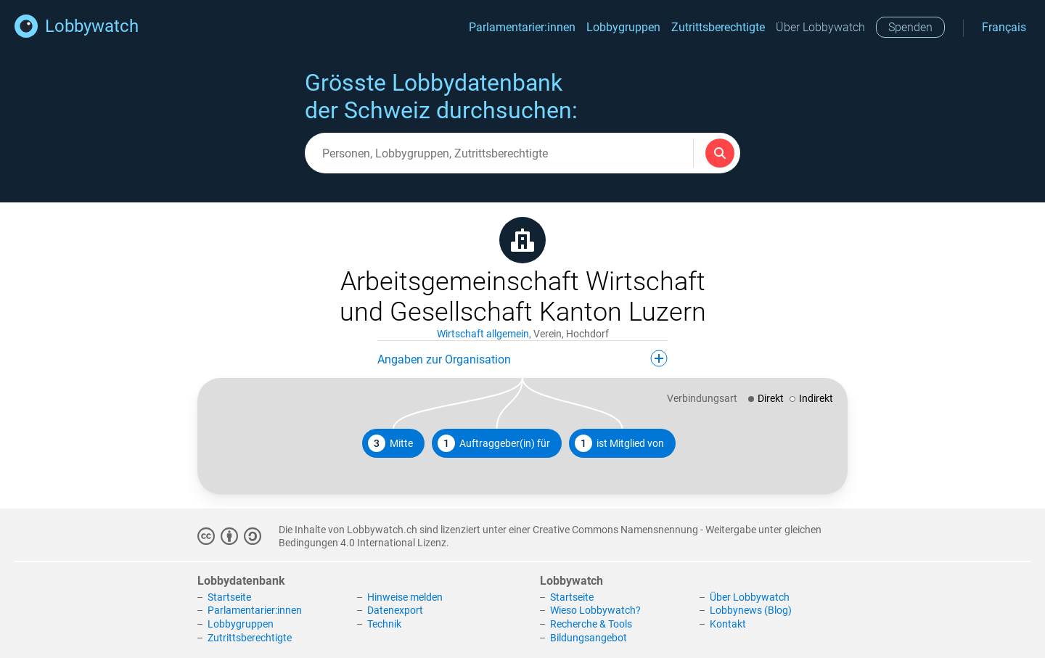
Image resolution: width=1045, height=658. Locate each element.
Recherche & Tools (591, 624)
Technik (384, 624)
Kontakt (728, 624)
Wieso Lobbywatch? (595, 610)
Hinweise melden (405, 597)
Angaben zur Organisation (522, 358)
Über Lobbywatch (820, 27)
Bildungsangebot (588, 637)
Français (1004, 27)
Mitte (390, 443)
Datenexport (395, 610)
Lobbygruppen (623, 27)
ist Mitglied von (619, 443)
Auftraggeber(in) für (494, 443)
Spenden (910, 27)
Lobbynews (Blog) (751, 610)
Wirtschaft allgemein (483, 334)
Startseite (229, 597)
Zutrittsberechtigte (718, 27)
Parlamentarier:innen (522, 27)
